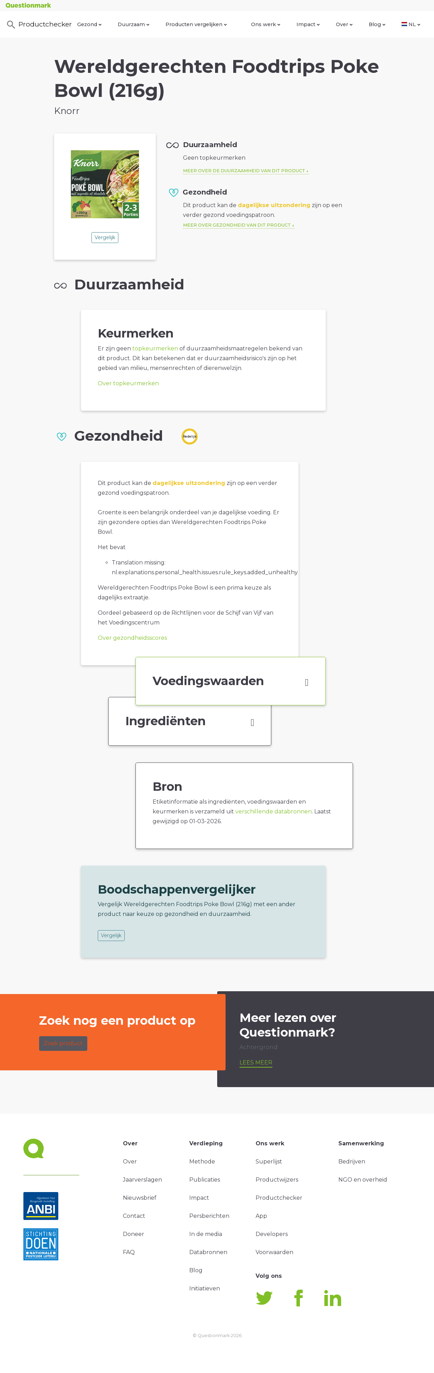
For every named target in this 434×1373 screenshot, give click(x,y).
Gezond (89, 24)
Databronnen (208, 1252)
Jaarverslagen (142, 1179)
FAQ (129, 1252)
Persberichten (209, 1216)
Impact (308, 24)
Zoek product (63, 1043)
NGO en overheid (362, 1179)
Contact (134, 1216)
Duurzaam (133, 24)
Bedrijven (351, 1161)
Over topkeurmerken (128, 383)
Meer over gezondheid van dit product (237, 225)
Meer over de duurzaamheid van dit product (244, 170)
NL (411, 24)
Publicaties (204, 1179)
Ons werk (265, 24)
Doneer (133, 1234)
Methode (202, 1161)
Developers (272, 1234)
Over (344, 24)
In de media (205, 1234)
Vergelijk (105, 237)
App (261, 1216)
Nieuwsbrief (139, 1197)
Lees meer (256, 1062)
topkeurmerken (155, 348)
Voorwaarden (274, 1252)
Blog (377, 24)
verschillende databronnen (273, 811)
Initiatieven (204, 1288)
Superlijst (269, 1161)
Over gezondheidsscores (132, 638)
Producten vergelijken (196, 24)
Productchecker (39, 24)
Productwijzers (277, 1179)
